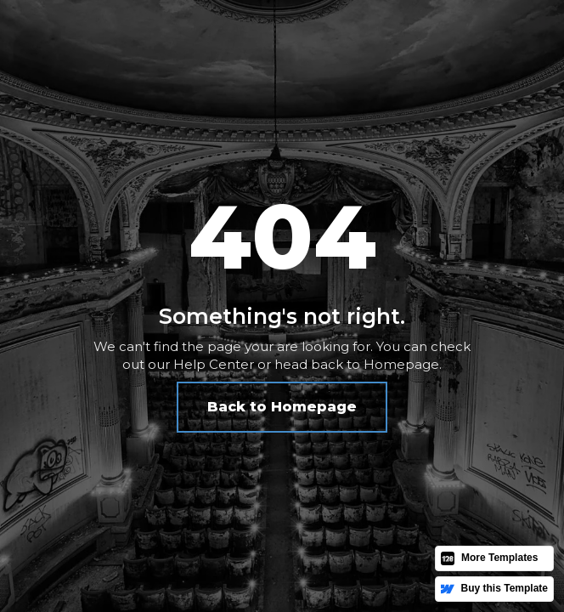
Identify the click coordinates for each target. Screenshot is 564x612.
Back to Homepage (282, 407)
